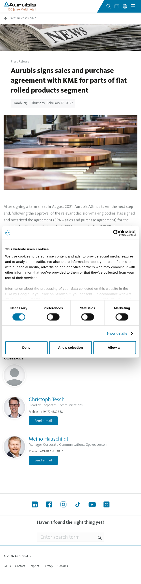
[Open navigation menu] (133, 6)
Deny (26, 348)
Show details (116, 333)
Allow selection (70, 348)
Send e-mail (43, 421)
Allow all (114, 348)
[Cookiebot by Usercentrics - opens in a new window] (116, 232)
